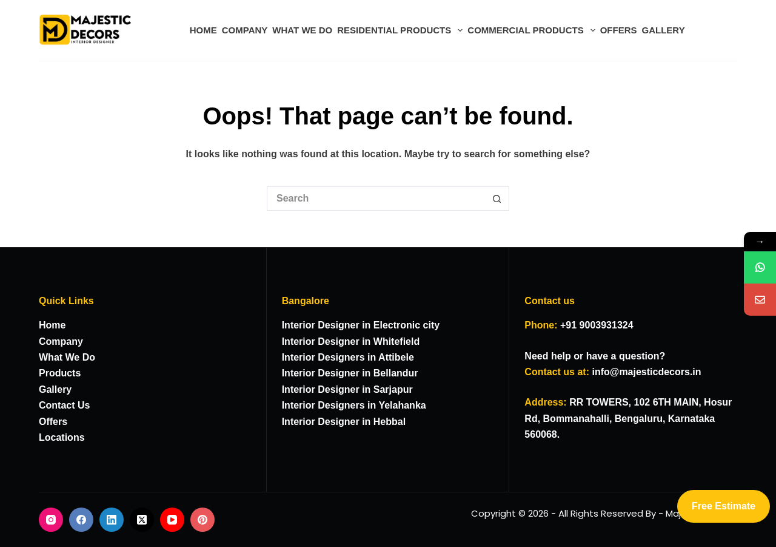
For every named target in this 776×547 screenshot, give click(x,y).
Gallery (55, 389)
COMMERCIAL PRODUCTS (532, 30)
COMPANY (245, 30)
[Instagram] (51, 520)
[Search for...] (376, 198)
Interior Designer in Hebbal (344, 421)
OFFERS (618, 30)
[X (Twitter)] (142, 520)
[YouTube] (172, 520)
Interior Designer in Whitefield (351, 341)
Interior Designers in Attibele (348, 357)
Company (61, 341)
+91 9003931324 (597, 325)
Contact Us (64, 405)
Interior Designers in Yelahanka (354, 405)
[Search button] (497, 198)
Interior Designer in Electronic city (361, 325)
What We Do (67, 357)
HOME (203, 30)
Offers (53, 421)
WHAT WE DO (302, 30)
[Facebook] (81, 520)
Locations (62, 437)
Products (60, 373)
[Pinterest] (202, 520)
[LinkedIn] (111, 520)
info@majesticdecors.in (646, 372)
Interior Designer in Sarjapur (347, 389)
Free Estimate (723, 506)
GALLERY (663, 30)
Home (52, 325)
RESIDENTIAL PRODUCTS (401, 30)
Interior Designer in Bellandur (350, 373)
